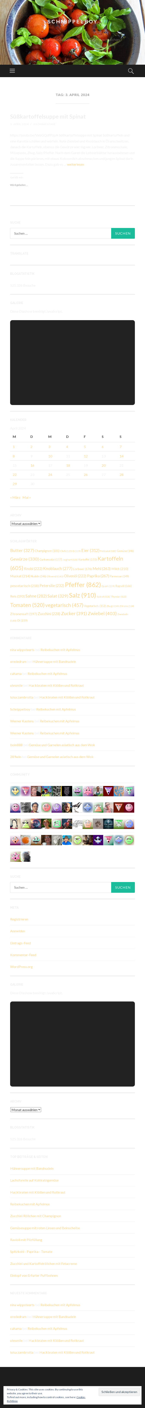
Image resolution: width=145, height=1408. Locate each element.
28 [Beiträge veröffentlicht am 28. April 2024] (121, 474)
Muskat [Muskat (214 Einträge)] (20, 576)
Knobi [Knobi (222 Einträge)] (33, 569)
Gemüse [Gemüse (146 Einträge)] (125, 551)
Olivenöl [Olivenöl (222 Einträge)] (75, 576)
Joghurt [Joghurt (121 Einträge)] (70, 559)
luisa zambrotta (21, 697)
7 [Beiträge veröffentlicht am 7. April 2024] (121, 447)
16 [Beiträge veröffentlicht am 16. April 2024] (32, 465)
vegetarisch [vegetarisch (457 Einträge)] (64, 605)
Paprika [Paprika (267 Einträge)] (98, 575)
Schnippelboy (72, 21)
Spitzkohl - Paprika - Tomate (31, 1251)
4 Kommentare (44, 124)
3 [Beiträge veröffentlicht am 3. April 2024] (49, 447)
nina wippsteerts (22, 650)
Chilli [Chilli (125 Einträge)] (66, 551)
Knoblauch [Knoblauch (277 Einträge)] (57, 568)
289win (15, 757)
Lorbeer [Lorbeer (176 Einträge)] (82, 569)
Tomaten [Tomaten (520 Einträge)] (27, 605)
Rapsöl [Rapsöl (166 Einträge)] (123, 586)
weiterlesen (75, 164)
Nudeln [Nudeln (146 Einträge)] (38, 576)
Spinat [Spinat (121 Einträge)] (103, 596)
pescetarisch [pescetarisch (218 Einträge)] (24, 586)
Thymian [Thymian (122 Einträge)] (118, 596)
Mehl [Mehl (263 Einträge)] (101, 568)
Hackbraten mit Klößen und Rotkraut (56, 685)
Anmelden (17, 931)
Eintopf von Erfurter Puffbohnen (34, 1275)
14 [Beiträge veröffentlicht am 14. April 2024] (121, 456)
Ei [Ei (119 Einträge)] (77, 551)
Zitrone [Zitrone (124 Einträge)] (127, 606)
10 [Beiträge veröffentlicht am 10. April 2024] (50, 456)
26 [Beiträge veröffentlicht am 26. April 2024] (86, 474)
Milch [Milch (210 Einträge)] (119, 569)
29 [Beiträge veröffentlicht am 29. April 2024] (15, 484)
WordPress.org (21, 967)
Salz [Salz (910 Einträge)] (82, 595)
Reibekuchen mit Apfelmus (60, 650)
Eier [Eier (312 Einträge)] (90, 550)
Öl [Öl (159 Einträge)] (22, 620)
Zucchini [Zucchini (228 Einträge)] (49, 614)
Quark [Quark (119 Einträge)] (108, 586)
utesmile (16, 685)
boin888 (16, 745)
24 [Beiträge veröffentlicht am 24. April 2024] (50, 474)
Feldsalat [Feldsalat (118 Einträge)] (108, 551)
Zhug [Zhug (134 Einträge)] (112, 605)
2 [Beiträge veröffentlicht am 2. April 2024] (31, 447)
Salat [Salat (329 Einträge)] (57, 595)
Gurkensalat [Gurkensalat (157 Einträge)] (50, 559)
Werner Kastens (22, 721)
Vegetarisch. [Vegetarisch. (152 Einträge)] (95, 606)
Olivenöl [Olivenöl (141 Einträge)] (55, 576)
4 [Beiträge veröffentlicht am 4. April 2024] (67, 447)
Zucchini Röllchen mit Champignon (35, 1216)
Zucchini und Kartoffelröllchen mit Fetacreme (43, 1263)
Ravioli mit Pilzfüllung (26, 1240)
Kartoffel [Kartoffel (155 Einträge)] (87, 559)
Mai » (26, 497)
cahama (16, 673)
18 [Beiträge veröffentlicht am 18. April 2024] (68, 465)
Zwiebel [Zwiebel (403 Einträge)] (102, 613)
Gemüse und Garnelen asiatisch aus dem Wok (62, 745)
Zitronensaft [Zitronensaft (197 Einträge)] (23, 614)
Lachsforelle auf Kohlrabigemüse (34, 1180)
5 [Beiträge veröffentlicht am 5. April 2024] (85, 447)
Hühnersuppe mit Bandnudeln (54, 661)
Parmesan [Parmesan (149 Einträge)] (119, 576)
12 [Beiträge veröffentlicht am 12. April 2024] (86, 456)
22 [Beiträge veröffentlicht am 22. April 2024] (15, 474)
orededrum (18, 661)
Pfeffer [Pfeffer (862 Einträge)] (83, 584)
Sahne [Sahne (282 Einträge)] (36, 596)
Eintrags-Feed (20, 943)
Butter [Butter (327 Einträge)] (22, 550)
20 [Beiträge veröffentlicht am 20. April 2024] (104, 465)
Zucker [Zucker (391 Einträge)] (74, 613)
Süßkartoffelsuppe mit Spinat (48, 116)
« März (15, 497)
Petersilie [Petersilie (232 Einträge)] (51, 585)
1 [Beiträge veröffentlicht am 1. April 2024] (14, 447)
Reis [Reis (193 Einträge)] (17, 596)
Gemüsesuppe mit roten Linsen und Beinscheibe (45, 1228)
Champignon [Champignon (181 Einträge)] (47, 551)
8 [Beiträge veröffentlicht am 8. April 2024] (14, 456)
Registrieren (19, 919)
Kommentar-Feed (23, 955)
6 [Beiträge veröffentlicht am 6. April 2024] (103, 447)
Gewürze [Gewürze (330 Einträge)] (24, 558)
